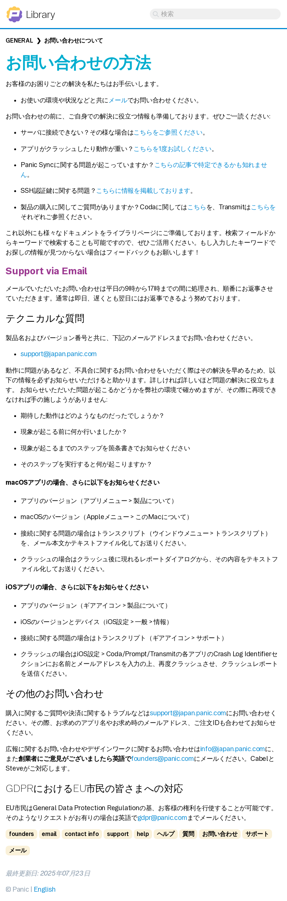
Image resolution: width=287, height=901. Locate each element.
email (49, 834)
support (118, 834)
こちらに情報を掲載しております (143, 190)
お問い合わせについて (73, 40)
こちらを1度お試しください (172, 148)
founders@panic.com (162, 758)
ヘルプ (166, 834)
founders (21, 834)
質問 (188, 834)
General (19, 40)
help (143, 834)
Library (40, 14)
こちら (196, 206)
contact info (82, 834)
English (44, 889)
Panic (14, 11)
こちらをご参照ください (168, 132)
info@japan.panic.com (232, 748)
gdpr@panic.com (162, 817)
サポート (257, 834)
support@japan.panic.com (59, 353)
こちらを (263, 206)
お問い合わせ (220, 834)
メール (117, 100)
